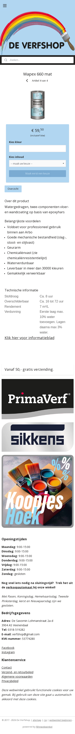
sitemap (37, 720)
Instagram (8, 652)
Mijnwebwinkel (44, 726)
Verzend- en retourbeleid (17, 672)
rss (45, 720)
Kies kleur (15, 142)
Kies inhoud (16, 157)
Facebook (8, 648)
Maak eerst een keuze (37, 173)
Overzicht (13, 188)
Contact (7, 667)
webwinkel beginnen (60, 720)
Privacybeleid (10, 681)
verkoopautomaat (19, 587)
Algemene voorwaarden (17, 676)
